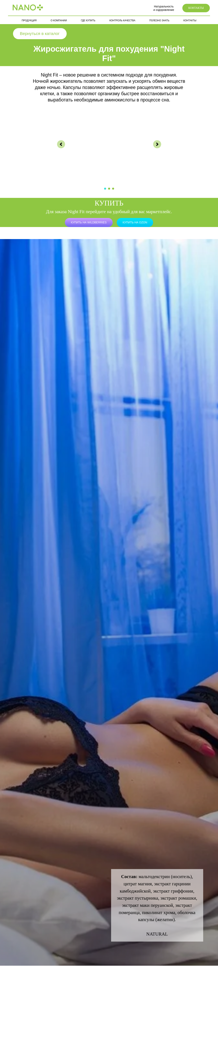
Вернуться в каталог (39, 33)
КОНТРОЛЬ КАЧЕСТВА (122, 20)
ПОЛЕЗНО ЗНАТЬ (159, 20)
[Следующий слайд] (157, 144)
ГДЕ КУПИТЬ (88, 20)
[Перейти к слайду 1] (105, 189)
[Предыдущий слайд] (61, 144)
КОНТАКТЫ (189, 20)
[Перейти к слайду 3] (113, 189)
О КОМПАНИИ (59, 20)
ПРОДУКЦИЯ (29, 20)
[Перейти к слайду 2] (109, 189)
